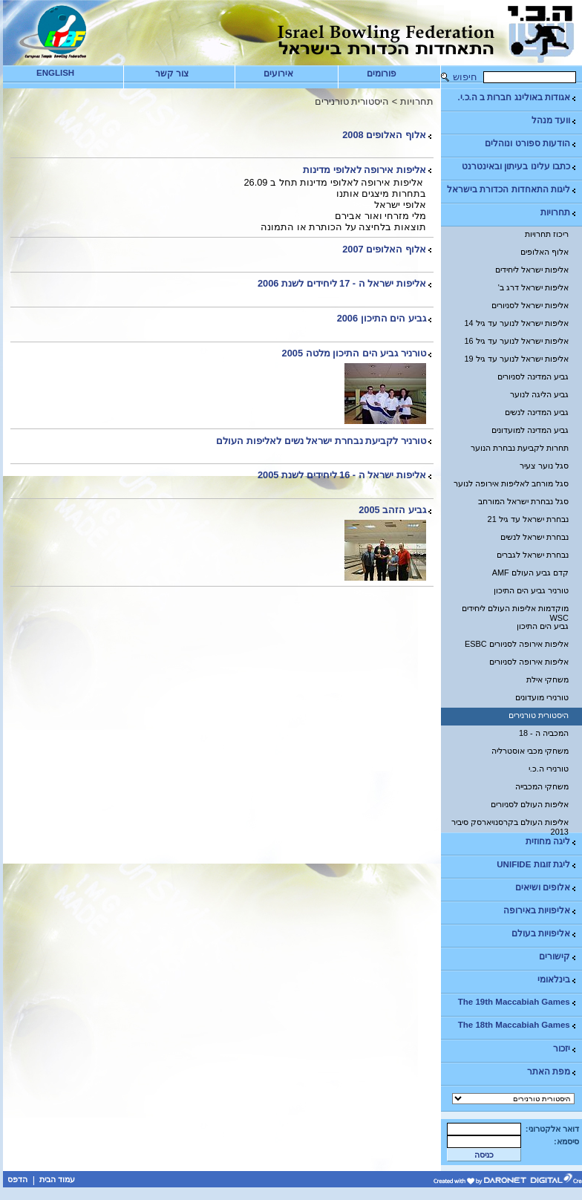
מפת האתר (552, 1072)
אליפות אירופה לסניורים (529, 661)
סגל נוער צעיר (544, 465)
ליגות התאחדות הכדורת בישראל (512, 190)
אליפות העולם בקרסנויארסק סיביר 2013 (510, 825)
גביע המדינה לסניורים (533, 376)
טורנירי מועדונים (542, 697)
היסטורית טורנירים (539, 715)
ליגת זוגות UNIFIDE (537, 865)
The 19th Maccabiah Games (518, 1002)
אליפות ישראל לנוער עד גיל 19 (517, 358)
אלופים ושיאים (546, 888)
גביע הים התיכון (543, 626)
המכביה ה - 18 (544, 732)
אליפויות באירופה (540, 911)
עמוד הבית (57, 1179)
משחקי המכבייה (542, 786)
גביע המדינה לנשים (537, 412)
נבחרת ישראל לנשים (534, 536)
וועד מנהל (555, 120)
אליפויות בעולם (544, 934)
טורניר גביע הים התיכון (531, 590)
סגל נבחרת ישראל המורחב (523, 501)
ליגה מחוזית (552, 842)
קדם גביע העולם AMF (530, 572)
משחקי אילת (547, 679)
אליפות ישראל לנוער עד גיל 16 (517, 340)
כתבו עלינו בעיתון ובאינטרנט (520, 167)
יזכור (565, 1049)
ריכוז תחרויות (547, 233)
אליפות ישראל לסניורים (530, 305)
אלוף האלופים (544, 251)
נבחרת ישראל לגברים (533, 554)
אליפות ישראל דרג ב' (533, 287)
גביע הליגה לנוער (539, 394)
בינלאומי (557, 980)
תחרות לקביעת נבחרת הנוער (520, 447)
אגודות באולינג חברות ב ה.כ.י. (517, 97)
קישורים (558, 957)
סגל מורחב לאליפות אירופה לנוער (511, 483)
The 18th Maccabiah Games (518, 1025)
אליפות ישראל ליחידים (532, 269)
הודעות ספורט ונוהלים (531, 144)
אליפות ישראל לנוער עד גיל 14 (517, 323)
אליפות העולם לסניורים (530, 804)
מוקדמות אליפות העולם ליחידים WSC (515, 611)
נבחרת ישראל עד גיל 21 (528, 519)
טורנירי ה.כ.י (549, 768)
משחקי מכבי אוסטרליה (530, 750)
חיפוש (465, 76)
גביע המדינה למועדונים (530, 429)
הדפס (17, 1179)
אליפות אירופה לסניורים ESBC (517, 643)
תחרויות (559, 213)
